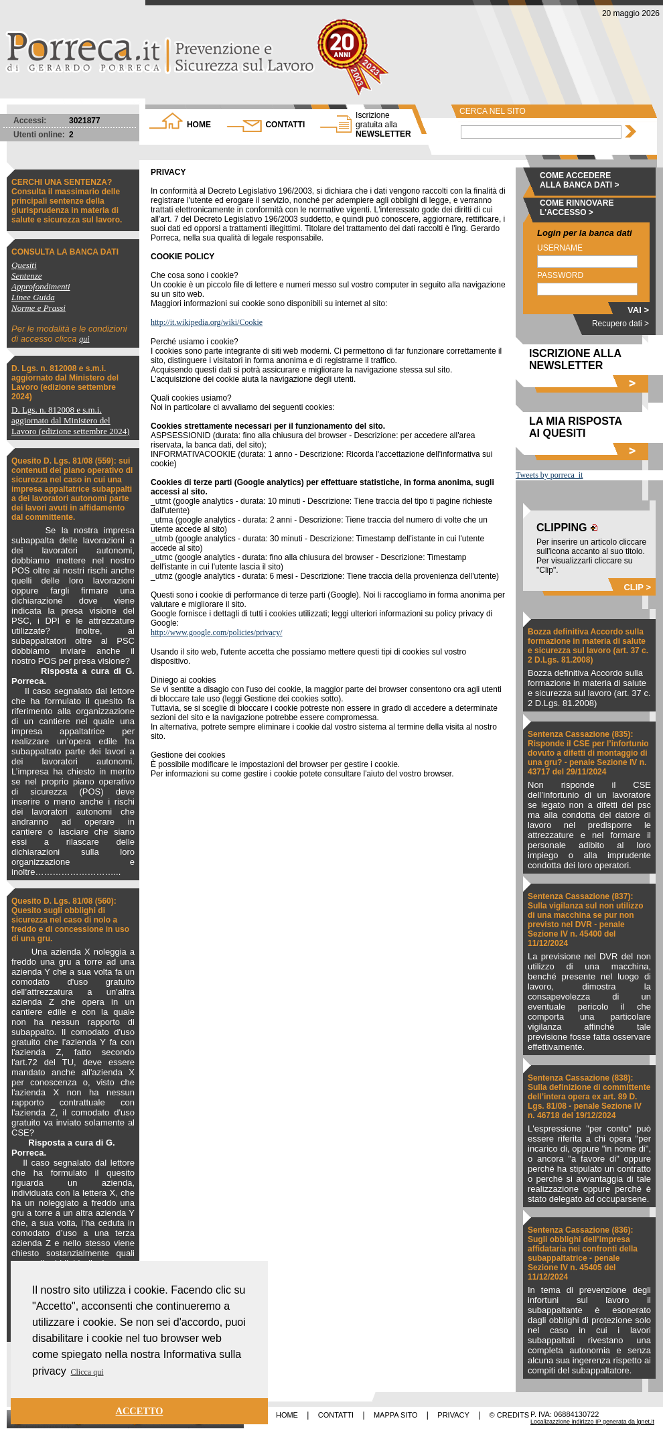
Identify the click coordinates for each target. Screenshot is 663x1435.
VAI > (638, 310)
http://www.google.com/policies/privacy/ (217, 632)
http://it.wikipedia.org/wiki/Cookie (207, 322)
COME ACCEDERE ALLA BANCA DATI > (579, 180)
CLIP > (637, 587)
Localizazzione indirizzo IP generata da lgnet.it (592, 1421)
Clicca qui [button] (87, 1372)
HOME (199, 124)
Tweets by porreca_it (549, 475)
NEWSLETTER (383, 125)
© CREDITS (509, 1415)
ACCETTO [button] (139, 1411)
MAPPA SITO (396, 1415)
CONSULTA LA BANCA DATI (65, 252)
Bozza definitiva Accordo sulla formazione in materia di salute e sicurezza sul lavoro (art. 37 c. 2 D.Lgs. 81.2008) (588, 646)
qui (84, 339)
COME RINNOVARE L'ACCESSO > (576, 207)
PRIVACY (453, 1415)
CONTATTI (285, 124)
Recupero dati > (620, 323)
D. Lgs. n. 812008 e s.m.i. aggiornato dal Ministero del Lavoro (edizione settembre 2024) (65, 382)
